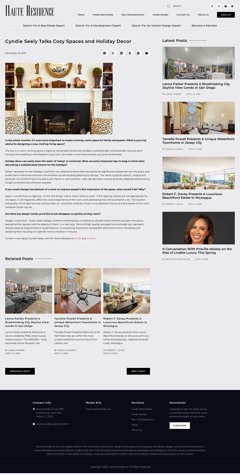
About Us (195, 15)
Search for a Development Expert (98, 26)
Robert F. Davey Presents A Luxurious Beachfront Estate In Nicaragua (126, 323)
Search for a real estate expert (44, 26)
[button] (104, 54)
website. (91, 239)
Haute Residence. (119, 468)
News (73, 15)
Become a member (204, 26)
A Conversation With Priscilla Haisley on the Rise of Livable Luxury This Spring (197, 252)
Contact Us (174, 15)
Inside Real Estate (94, 15)
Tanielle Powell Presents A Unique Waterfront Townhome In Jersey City (77, 323)
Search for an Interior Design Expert (156, 26)
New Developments (124, 15)
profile (77, 239)
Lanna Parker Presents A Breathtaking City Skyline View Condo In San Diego (28, 323)
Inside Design (152, 15)
